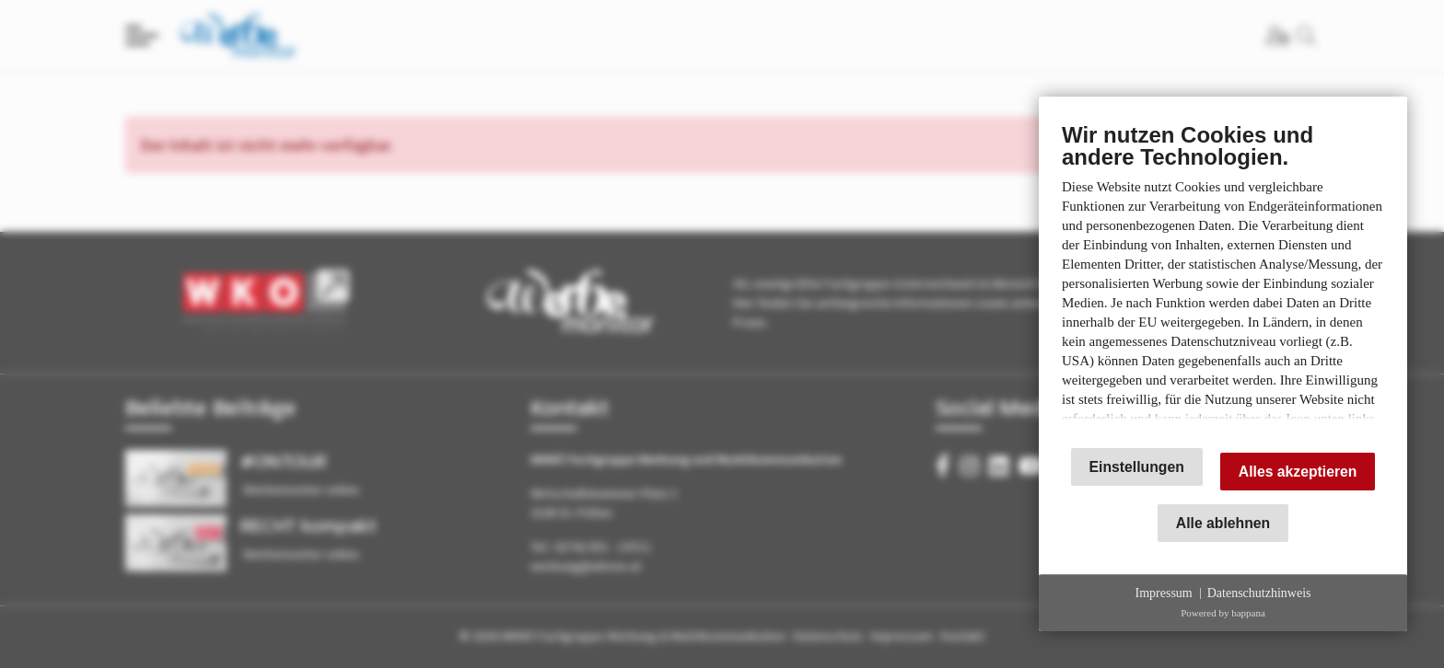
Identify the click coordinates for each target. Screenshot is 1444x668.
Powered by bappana (1223, 612)
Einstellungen (1136, 467)
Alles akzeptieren (1298, 471)
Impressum (1164, 593)
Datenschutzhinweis (1259, 593)
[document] (1223, 277)
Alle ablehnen (1223, 523)
